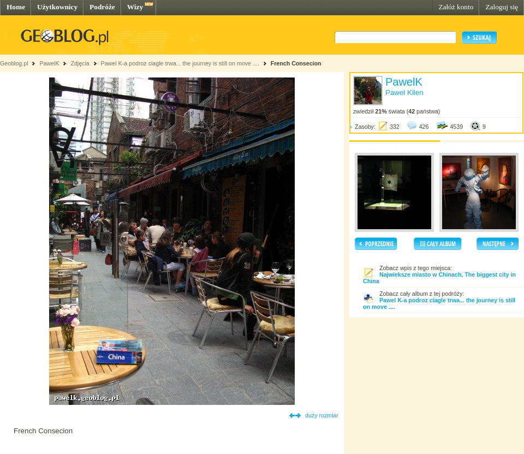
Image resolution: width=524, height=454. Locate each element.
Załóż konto (455, 7)
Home (16, 7)
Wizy (135, 7)
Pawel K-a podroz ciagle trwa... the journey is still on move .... (180, 63)
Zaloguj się (501, 7)
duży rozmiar (321, 415)
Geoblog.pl (14, 63)
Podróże (102, 7)
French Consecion (296, 63)
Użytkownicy (57, 7)
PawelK (49, 63)
